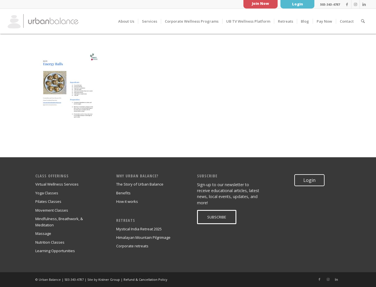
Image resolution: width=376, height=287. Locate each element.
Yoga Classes (46, 192)
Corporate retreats (132, 245)
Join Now (260, 3)
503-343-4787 (330, 4)
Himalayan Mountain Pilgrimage (143, 237)
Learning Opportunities (55, 250)
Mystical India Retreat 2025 (139, 228)
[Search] (362, 21)
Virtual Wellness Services (57, 184)
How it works (127, 201)
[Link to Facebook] (347, 4)
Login (297, 4)
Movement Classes (51, 210)
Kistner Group (109, 279)
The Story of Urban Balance (139, 184)
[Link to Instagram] (355, 4)
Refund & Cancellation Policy (145, 279)
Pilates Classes (48, 201)
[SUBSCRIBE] (216, 217)
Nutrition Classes (49, 242)
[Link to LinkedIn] (364, 4)
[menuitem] (126, 21)
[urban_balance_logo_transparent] (43, 21)
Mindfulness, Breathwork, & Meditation (59, 221)
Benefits (123, 192)
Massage (43, 233)
